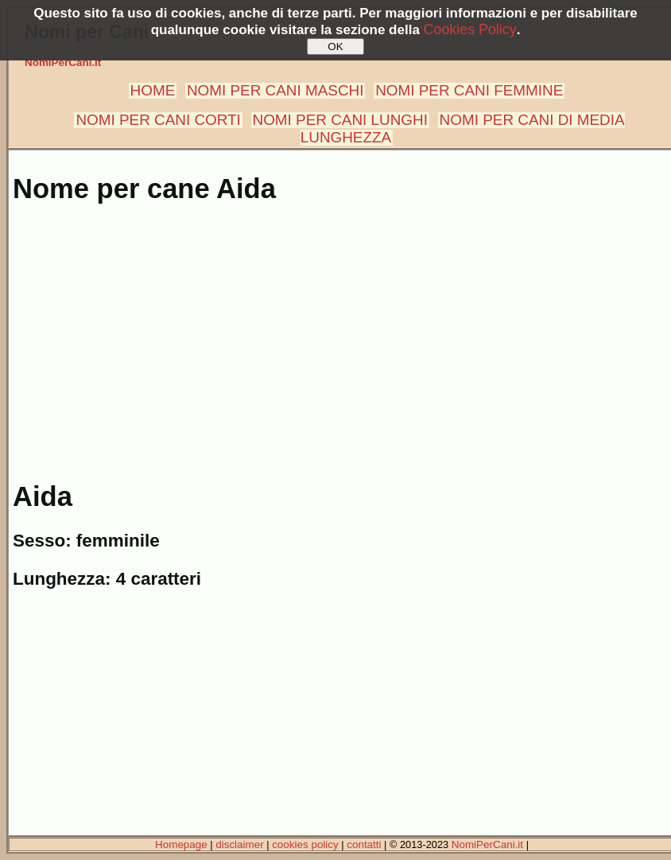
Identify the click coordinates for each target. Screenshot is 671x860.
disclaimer (239, 844)
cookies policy (305, 844)
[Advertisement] (339, 334)
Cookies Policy (470, 29)
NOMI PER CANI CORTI (158, 119)
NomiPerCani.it (63, 62)
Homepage (181, 844)
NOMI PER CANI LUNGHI (340, 119)
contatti (364, 844)
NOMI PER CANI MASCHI (275, 90)
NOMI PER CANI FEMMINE (469, 90)
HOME (153, 90)
